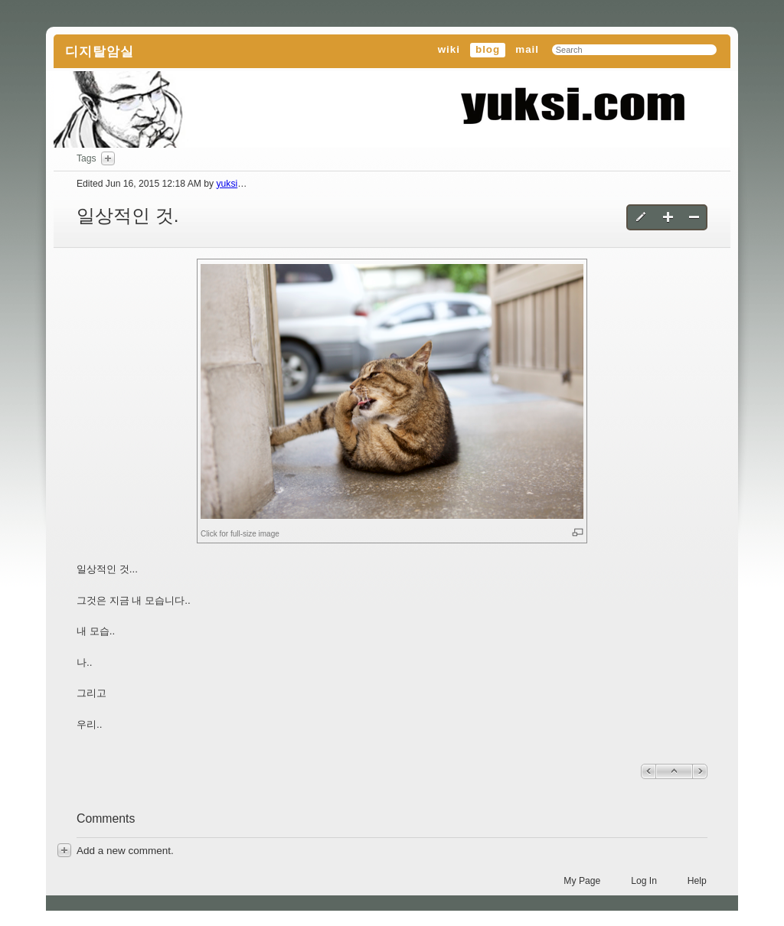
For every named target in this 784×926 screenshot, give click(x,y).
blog (487, 49)
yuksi (226, 183)
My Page (582, 880)
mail (527, 49)
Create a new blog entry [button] (668, 217)
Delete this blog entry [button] (694, 217)
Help (697, 880)
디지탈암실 (99, 51)
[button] (392, 391)
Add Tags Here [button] (108, 158)
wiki (449, 49)
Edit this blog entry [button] (642, 217)
